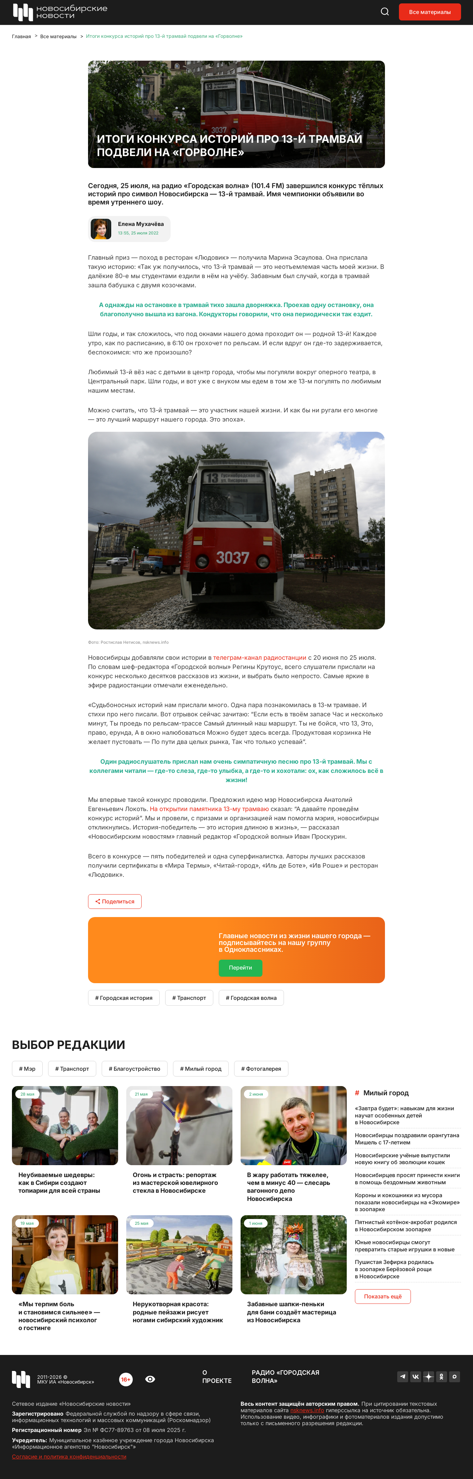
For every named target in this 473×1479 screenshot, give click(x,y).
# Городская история (124, 997)
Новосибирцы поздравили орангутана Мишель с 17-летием (407, 1139)
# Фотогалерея (261, 1068)
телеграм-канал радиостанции (259, 657)
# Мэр (27, 1068)
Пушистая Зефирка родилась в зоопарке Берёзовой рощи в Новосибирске (394, 1269)
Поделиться (114, 901)
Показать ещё (383, 1296)
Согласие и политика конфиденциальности (69, 1456)
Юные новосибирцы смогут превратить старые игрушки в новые (405, 1246)
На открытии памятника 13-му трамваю (209, 808)
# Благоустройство (134, 1068)
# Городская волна (251, 997)
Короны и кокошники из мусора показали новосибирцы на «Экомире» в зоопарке (407, 1202)
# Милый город (200, 1068)
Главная (21, 36)
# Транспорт (189, 997)
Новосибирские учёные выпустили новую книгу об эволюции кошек (402, 1159)
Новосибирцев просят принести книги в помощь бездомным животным (407, 1179)
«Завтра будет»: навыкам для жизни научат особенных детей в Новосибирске (404, 1115)
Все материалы (430, 12)
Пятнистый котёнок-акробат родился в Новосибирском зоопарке (406, 1226)
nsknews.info (307, 1410)
